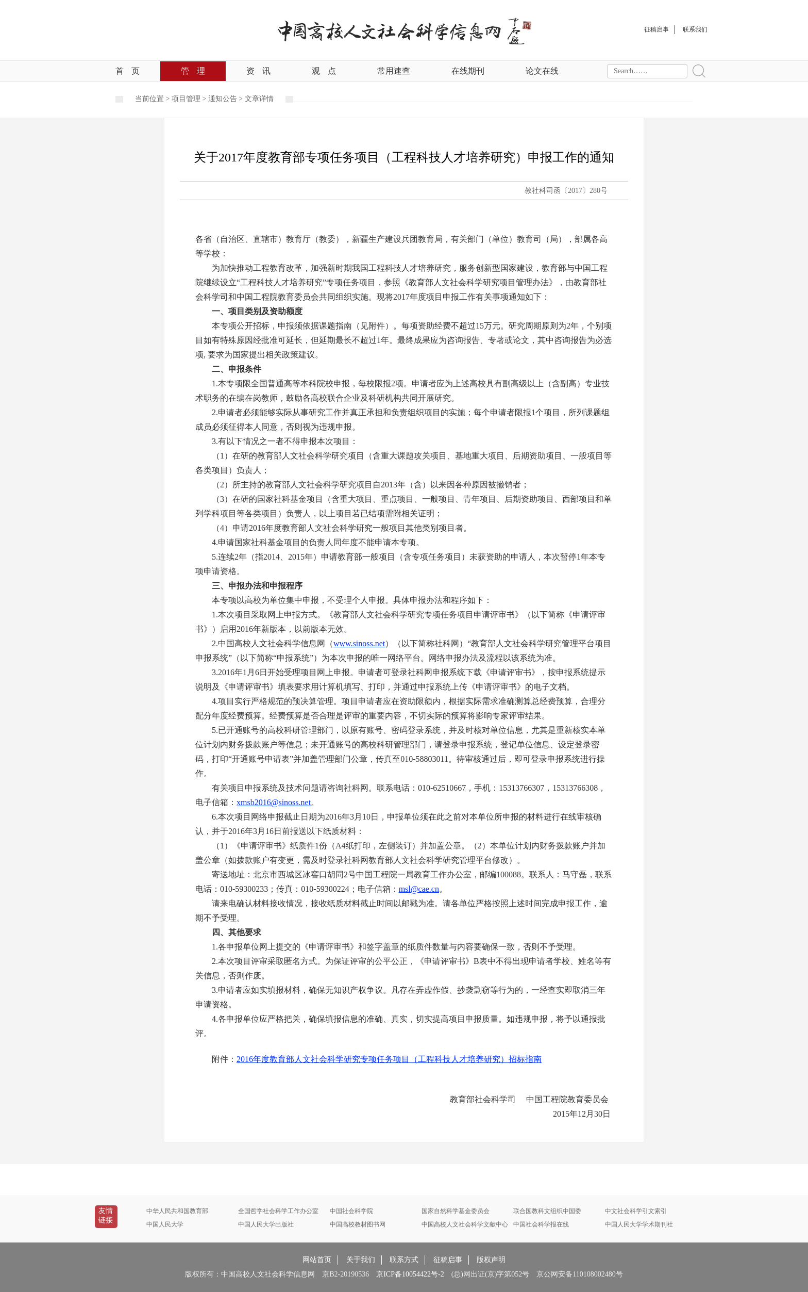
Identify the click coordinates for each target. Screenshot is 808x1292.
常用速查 (393, 71)
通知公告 (222, 99)
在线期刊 (467, 71)
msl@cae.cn (419, 889)
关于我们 (360, 1260)
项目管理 (186, 99)
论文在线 (542, 71)
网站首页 (316, 1260)
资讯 (258, 71)
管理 (193, 71)
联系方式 (404, 1260)
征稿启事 (447, 1260)
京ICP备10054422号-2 (410, 1274)
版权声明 (491, 1260)
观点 (324, 71)
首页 (127, 71)
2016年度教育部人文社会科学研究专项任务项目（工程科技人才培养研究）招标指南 (389, 1059)
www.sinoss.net (359, 643)
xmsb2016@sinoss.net (274, 802)
